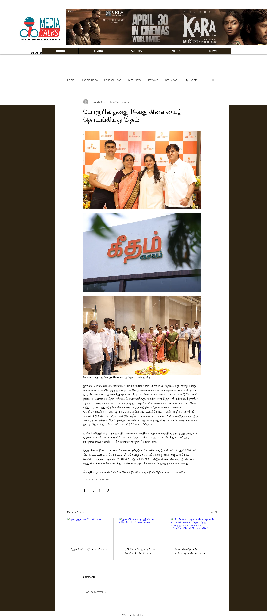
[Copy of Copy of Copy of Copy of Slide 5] (170, 37)
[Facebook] (32, 53)
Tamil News (135, 80)
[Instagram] (41, 53)
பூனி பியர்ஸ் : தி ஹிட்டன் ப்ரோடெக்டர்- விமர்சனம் (139, 551)
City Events (191, 80)
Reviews (153, 80)
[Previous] (73, 27)
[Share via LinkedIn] (100, 490)
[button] (136, 51)
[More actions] (199, 102)
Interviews (170, 80)
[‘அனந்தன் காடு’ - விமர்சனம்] (90, 531)
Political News (112, 80)
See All (214, 511)
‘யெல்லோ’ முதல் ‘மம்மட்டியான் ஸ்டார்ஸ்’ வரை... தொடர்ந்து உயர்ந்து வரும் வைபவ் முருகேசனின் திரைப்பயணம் (193, 551)
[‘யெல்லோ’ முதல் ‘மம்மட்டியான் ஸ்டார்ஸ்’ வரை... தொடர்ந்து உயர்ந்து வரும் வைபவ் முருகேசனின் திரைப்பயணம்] (194, 531)
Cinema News (89, 80)
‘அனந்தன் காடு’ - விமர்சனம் (89, 549)
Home (71, 80)
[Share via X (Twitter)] (92, 490)
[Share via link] (108, 490)
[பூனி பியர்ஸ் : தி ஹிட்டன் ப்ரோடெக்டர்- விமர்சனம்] (142, 531)
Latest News (105, 479)
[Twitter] (36, 53)
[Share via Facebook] (84, 490)
